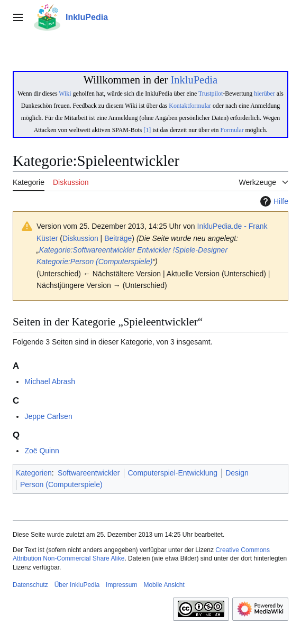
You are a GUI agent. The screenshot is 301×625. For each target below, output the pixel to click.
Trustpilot (210, 93)
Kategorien (34, 473)
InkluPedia (193, 80)
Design (237, 473)
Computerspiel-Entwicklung (173, 473)
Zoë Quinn (41, 450)
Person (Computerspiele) (61, 484)
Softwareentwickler (89, 473)
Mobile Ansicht (163, 585)
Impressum (121, 585)
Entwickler (154, 250)
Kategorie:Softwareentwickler (87, 250)
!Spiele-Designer (200, 250)
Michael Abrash (49, 381)
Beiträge (118, 238)
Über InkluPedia (76, 585)
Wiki (65, 93)
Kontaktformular (190, 105)
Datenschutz (30, 585)
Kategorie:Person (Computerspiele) (94, 261)
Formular (232, 130)
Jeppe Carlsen (48, 416)
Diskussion (80, 238)
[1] (147, 130)
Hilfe (273, 201)
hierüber (264, 93)
